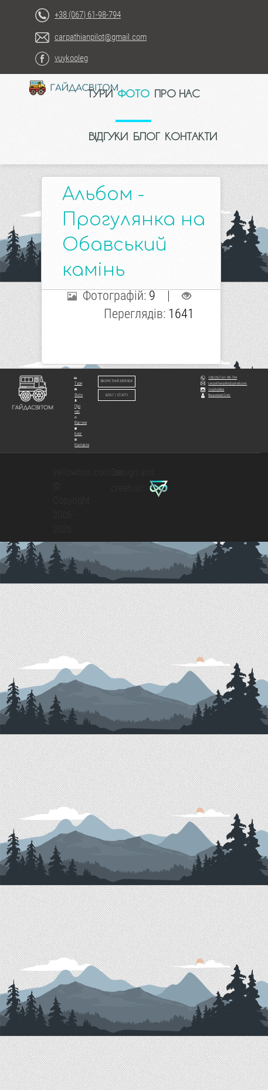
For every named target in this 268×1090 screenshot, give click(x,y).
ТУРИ (100, 93)
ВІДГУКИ (108, 136)
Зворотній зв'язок (116, 381)
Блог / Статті (117, 395)
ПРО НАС (177, 93)
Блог (78, 431)
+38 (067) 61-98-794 (88, 14)
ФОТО (134, 93)
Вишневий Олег (215, 395)
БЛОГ (146, 136)
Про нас (77, 406)
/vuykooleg (212, 389)
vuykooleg (71, 58)
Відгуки (80, 420)
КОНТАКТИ (191, 136)
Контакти (81, 442)
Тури (78, 381)
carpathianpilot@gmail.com (101, 37)
